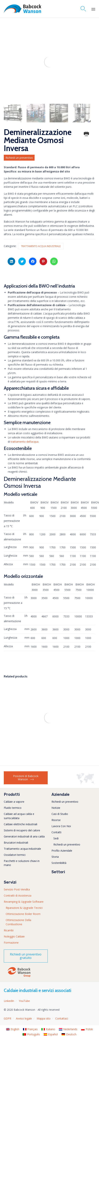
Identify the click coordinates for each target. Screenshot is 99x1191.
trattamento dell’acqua (24, 441)
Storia (55, 856)
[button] (26, 956)
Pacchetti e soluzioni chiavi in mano (22, 863)
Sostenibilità (58, 863)
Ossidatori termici (14, 855)
